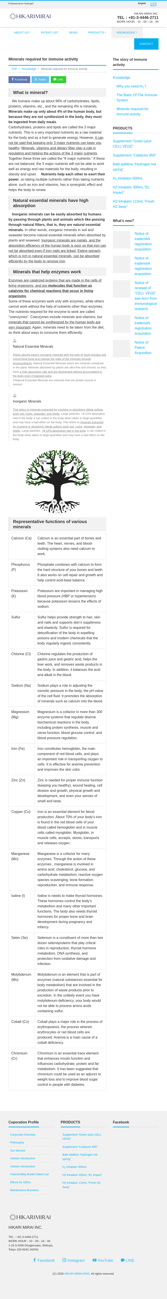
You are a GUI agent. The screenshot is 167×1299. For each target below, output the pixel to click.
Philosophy (17, 1142)
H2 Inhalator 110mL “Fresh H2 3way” (133, 204)
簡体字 (153, 6)
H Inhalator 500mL (128, 178)
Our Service (17, 1150)
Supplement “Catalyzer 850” (134, 155)
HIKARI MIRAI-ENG (77, 1273)
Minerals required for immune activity (133, 111)
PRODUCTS (96, 32)
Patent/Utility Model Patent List (29, 1174)
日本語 (153, 3)
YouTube (103, 1260)
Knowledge (121, 77)
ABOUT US (21, 32)
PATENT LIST (49, 32)
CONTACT (146, 43)
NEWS (73, 32)
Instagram (73, 1260)
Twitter (40, 79)
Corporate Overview (22, 1134)
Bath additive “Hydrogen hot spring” (134, 166)
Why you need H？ (132, 86)
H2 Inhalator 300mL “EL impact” (131, 189)
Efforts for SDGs (20, 1182)
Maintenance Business (24, 1190)
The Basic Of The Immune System (137, 97)
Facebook (19, 79)
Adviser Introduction (22, 1158)
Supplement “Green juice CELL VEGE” (132, 143)
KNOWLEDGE (126, 32)
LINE (58, 79)
